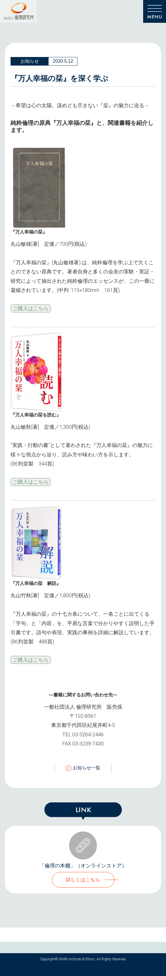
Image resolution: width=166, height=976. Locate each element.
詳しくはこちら (83, 880)
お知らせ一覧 (83, 768)
